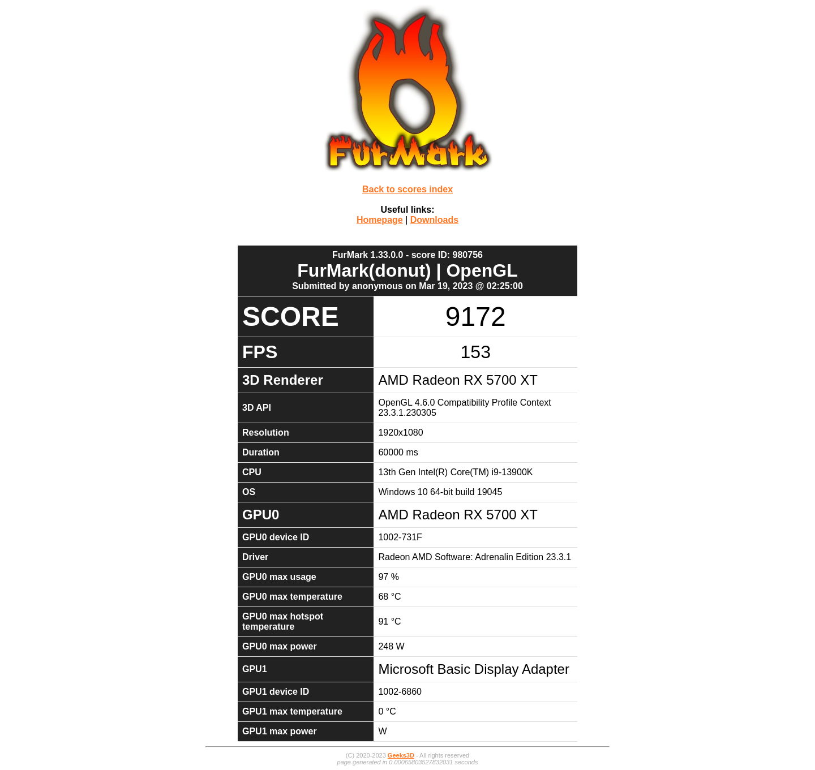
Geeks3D (401, 755)
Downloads (434, 220)
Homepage (380, 220)
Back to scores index (407, 189)
